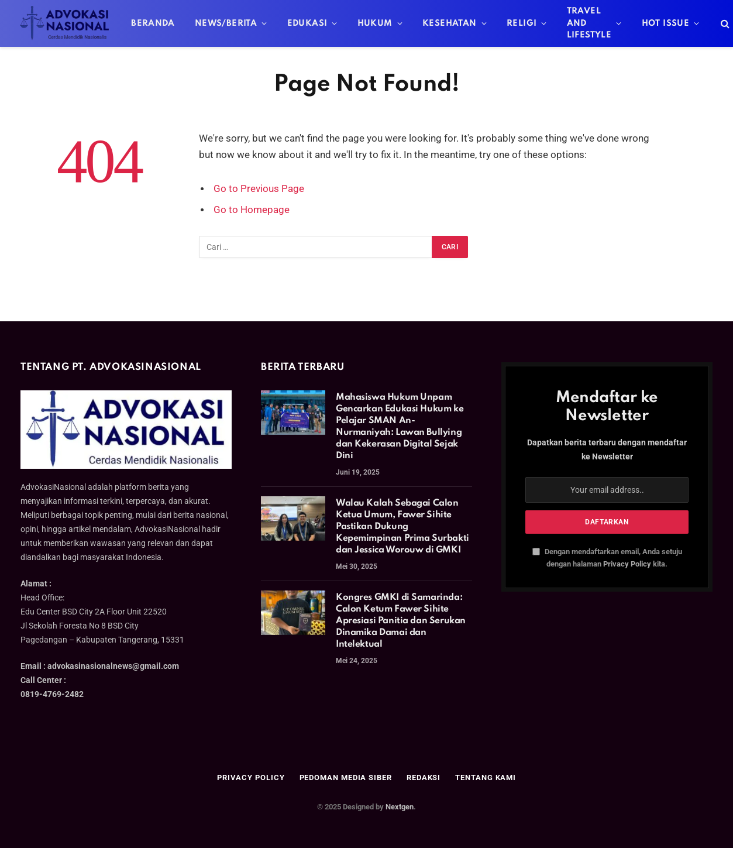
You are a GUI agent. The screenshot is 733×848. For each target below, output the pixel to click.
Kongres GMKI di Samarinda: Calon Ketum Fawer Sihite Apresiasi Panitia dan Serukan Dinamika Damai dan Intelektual (401, 621)
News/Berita (226, 23)
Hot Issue (666, 23)
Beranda (153, 23)
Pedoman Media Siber (346, 777)
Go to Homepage (252, 209)
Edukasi (307, 23)
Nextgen (400, 806)
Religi (521, 23)
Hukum (375, 23)
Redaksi (424, 777)
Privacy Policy (627, 563)
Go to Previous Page (259, 188)
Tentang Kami (485, 777)
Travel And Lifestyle (589, 23)
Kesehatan (449, 23)
